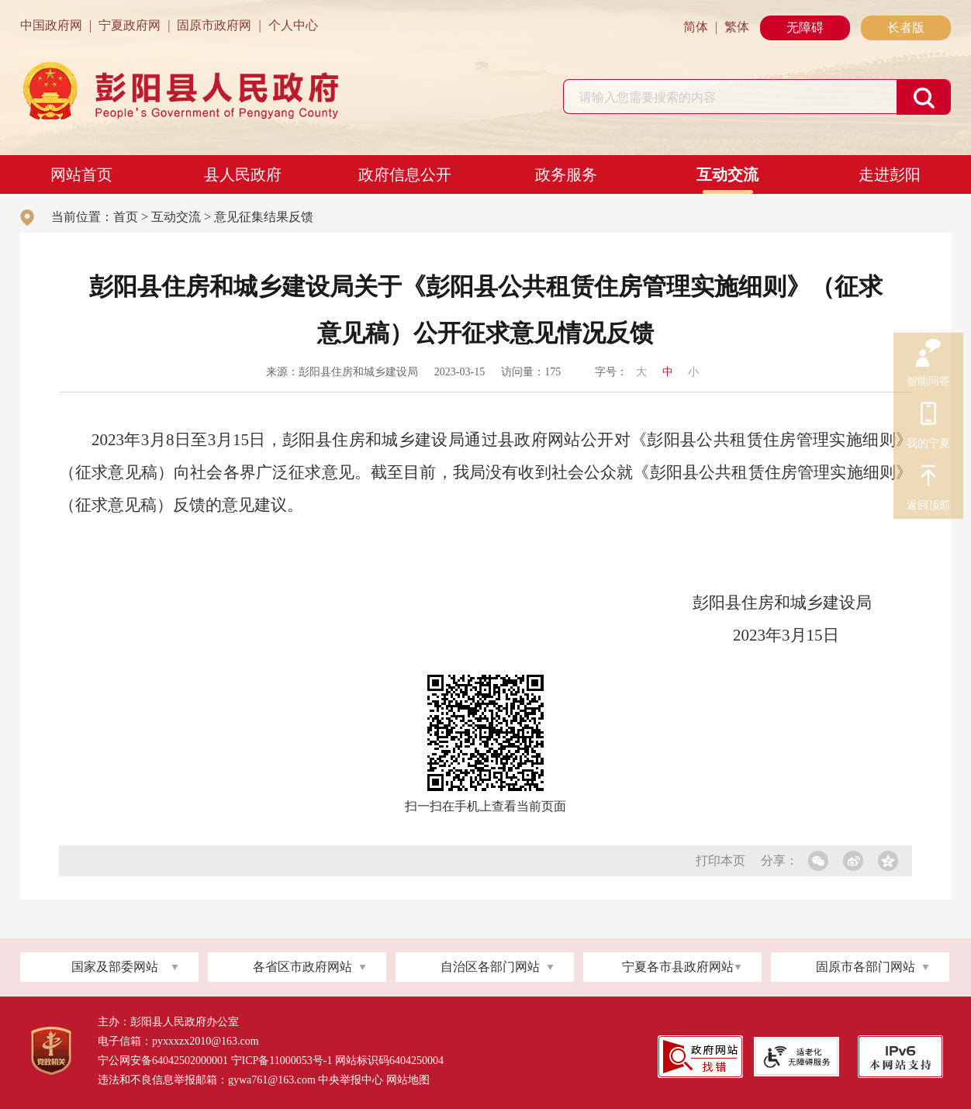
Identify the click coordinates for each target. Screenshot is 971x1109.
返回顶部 (928, 478)
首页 (125, 216)
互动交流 (727, 174)
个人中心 (293, 25)
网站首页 (81, 174)
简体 (695, 26)
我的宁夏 (928, 416)
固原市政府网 (214, 25)
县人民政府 (243, 174)
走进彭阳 (890, 174)
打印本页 (720, 860)
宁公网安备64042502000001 (163, 1060)
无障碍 (805, 27)
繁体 (736, 26)
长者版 (905, 27)
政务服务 (566, 174)
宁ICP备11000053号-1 (282, 1060)
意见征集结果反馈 (263, 216)
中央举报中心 (350, 1080)
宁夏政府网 (129, 25)
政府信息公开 (404, 174)
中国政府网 (51, 25)
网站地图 (408, 1080)
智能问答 (928, 354)
